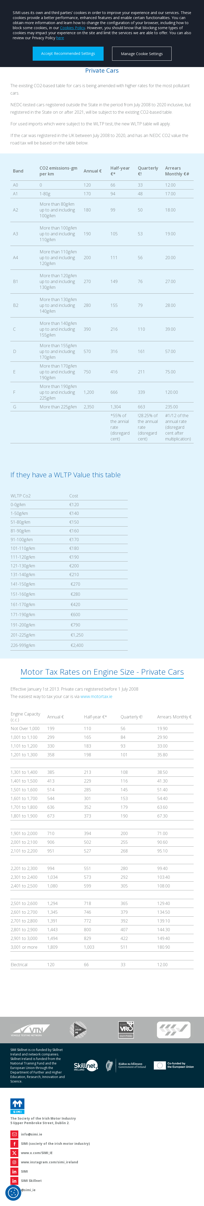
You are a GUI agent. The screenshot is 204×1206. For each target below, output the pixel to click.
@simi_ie (28, 1190)
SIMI (24, 1171)
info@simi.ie (31, 1134)
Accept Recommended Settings (68, 53)
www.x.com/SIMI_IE (37, 1153)
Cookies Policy (72, 27)
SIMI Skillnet (31, 1180)
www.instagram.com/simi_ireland (49, 1162)
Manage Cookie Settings (142, 53)
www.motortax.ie (96, 696)
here (60, 37)
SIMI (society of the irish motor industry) (55, 1143)
